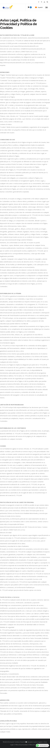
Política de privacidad (21, 745)
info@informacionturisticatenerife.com (33, 49)
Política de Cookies (34, 745)
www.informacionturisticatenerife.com (26, 46)
